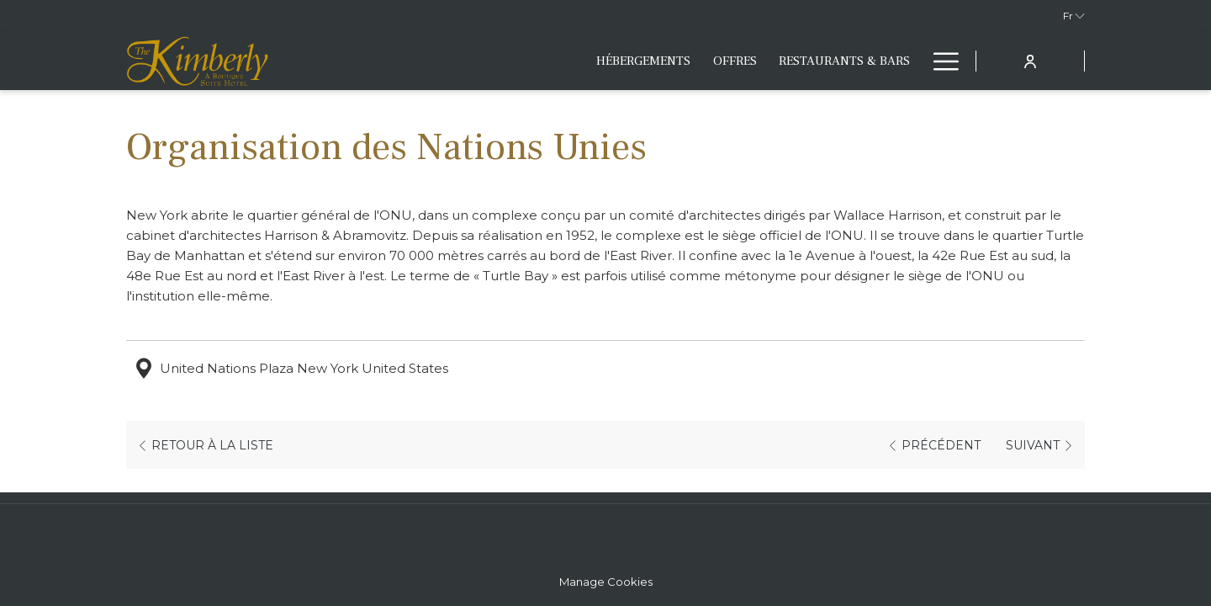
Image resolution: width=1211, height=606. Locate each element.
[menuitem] (482, 61)
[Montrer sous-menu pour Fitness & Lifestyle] (913, 61)
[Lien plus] (940, 61)
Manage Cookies (606, 581)
